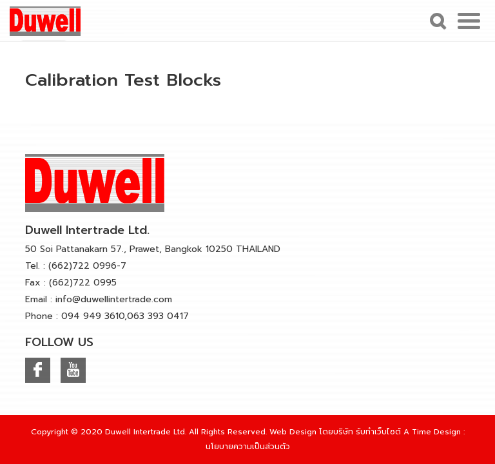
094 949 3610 (92, 316)
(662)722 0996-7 (87, 266)
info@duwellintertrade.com (113, 299)
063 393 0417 (158, 316)
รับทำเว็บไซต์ (378, 432)
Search (436, 20)
